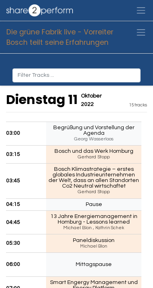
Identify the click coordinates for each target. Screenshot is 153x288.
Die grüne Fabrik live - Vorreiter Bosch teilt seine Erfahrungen (59, 37)
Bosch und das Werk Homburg (93, 151)
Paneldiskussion (94, 240)
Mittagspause (94, 264)
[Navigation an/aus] (141, 32)
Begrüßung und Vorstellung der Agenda (94, 130)
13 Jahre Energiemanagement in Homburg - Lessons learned (93, 219)
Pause (94, 204)
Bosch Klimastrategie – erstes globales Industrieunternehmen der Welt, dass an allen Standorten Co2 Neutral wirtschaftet (93, 177)
